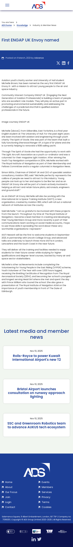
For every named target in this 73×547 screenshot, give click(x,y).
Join (7, 497)
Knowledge (22, 25)
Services (47, 492)
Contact (10, 507)
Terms (45, 502)
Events (46, 482)
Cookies (46, 507)
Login (8, 502)
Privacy (46, 497)
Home (8, 482)
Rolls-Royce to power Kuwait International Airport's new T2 (36, 358)
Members (47, 487)
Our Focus (11, 492)
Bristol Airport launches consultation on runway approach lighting (36, 393)
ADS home (7, 25)
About (8, 487)
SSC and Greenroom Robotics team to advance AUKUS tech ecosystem (36, 425)
